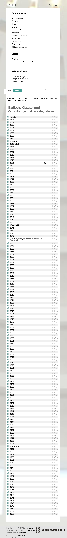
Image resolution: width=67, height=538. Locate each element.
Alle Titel (15, 59)
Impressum (30, 528)
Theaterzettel (17, 41)
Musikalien (16, 38)
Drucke (14, 24)
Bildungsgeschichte (19, 47)
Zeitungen (16, 44)
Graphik (15, 27)
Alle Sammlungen (18, 18)
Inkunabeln (16, 33)
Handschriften (17, 30)
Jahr (13, 65)
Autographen (17, 21)
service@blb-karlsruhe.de (22, 534)
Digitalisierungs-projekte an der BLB (20, 78)
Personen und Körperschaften (23, 62)
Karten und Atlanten (20, 36)
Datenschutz (31, 530)
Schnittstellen (18, 81)
